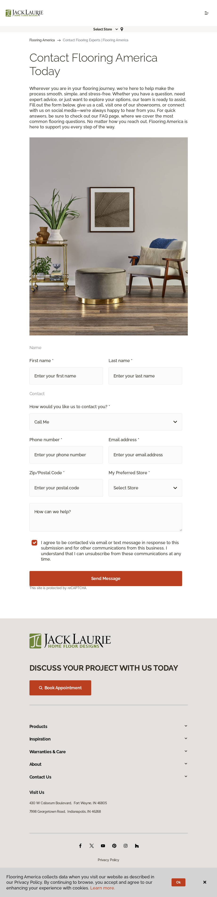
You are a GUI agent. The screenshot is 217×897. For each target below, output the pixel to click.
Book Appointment (60, 687)
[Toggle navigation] (206, 13)
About (108, 764)
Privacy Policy (108, 860)
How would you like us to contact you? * (69, 406)
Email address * (124, 439)
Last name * (120, 360)
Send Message (105, 578)
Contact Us (108, 776)
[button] (105, 29)
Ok (178, 882)
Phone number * (45, 439)
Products (108, 726)
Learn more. (102, 887)
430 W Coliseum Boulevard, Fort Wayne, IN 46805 (68, 803)
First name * (41, 360)
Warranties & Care (108, 751)
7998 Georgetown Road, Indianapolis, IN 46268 (65, 811)
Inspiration (108, 738)
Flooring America (42, 40)
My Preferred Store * (129, 472)
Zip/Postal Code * (47, 472)
